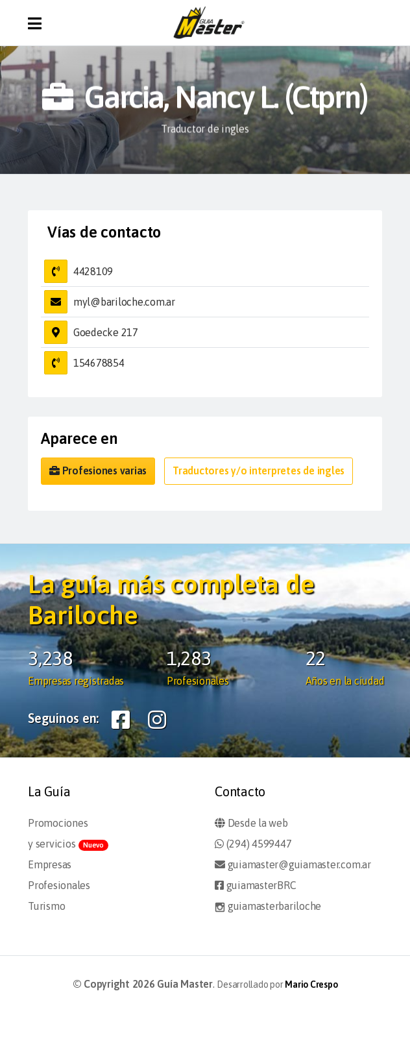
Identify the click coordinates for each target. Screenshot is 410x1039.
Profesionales (59, 885)
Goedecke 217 (105, 332)
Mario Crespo (311, 984)
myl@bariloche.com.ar (124, 302)
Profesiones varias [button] (98, 470)
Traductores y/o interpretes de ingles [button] (258, 470)
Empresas (49, 864)
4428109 (93, 271)
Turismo (46, 906)
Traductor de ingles (204, 129)
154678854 (99, 363)
